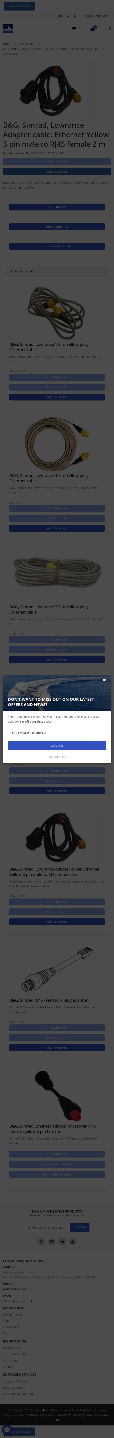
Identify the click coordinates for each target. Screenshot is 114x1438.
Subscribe (57, 745)
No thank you (57, 756)
